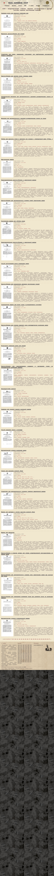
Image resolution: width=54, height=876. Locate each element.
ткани (35, 125)
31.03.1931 (23, 287)
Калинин (19, 38)
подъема (26, 208)
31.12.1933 (23, 600)
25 (45, 639)
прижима (30, 83)
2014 (19, 663)
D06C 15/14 (18, 227)
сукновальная (39, 312)
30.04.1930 (23, 141)
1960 (19, 652)
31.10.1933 (23, 579)
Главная (7, 5)
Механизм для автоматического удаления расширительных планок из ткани (23, 118)
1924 (19, 645)
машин (22, 83)
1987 (26, 657)
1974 (23, 654)
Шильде (18, 60)
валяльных (22, 332)
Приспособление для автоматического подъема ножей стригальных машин (23, 200)
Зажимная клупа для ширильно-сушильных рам (14, 13)
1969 (26, 653)
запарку (26, 146)
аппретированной (21, 561)
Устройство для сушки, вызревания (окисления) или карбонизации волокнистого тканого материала (27, 55)
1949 (21, 649)
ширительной (29, 498)
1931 (21, 646)
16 (28, 639)
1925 (21, 645)
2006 (28, 660)
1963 (26, 652)
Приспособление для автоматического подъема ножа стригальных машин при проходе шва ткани (27, 575)
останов (35, 457)
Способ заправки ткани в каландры (11, 429)
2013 (31, 661)
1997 (21, 659)
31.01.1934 (23, 621)
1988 (28, 657)
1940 (28, 647)
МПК (25, 5)
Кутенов (19, 558)
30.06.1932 (23, 391)
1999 (26, 659)
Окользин (19, 537)
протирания (40, 375)
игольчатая (19, 353)
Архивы (14, 5)
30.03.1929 (23, 36)
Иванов (18, 225)
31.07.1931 (23, 307)
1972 (19, 654)
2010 (23, 661)
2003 (21, 660)
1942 (19, 648)
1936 (19, 647)
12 (20, 639)
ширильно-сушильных (32, 20)
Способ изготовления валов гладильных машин (15, 263)
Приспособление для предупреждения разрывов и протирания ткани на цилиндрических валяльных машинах (27, 367)
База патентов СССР (18, 3)
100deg (18, 146)
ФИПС (25, 667)
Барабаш (19, 580)
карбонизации (33, 63)
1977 (31, 654)
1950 (23, 649)
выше (22, 146)
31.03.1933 (23, 535)
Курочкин (19, 622)
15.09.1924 (23, 16)
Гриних (18, 329)
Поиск (20, 5)
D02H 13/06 (18, 624)
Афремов (19, 434)
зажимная (19, 20)
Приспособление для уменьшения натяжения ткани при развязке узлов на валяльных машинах (27, 597)
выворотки (19, 540)
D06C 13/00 (18, 186)
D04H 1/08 (18, 476)
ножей (22, 208)
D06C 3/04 (18, 19)
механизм (19, 105)
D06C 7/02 (18, 144)
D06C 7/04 (18, 61)
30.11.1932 (23, 453)
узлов (41, 605)
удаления (39, 105)
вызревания (26, 63)
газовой (19, 416)
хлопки (36, 519)
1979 (21, 655)
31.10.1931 (23, 328)
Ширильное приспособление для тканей (12, 33)
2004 (23, 660)
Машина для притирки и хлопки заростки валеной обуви (18, 512)
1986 (23, 657)
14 (24, 639)
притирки (32, 519)
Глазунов (19, 184)
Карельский (19, 143)
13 (22, 639)
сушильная (29, 353)
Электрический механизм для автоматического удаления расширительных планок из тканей (27, 97)
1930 (19, 646)
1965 (31, 652)
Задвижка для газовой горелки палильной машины (16, 409)
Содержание (46, 5)
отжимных (26, 83)
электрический (45, 105)
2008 (19, 661)
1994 (28, 658)
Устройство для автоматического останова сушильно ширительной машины (23, 491)
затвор (29, 146)
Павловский (19, 288)
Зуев (18, 413)
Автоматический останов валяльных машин (13, 450)
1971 (31, 653)
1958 (28, 651)
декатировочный (25, 396)
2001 (31, 659)
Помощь (38, 5)
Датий (18, 268)
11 (18, 639)
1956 (23, 651)
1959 (31, 651)
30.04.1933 (23, 557)
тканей (18, 41)
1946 (28, 648)
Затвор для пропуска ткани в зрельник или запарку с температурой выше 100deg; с (27, 139)
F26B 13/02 (24, 61)
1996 (19, 659)
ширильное (23, 41)
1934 (28, 646)
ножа (22, 583)
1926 (23, 645)
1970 (28, 653)
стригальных (31, 208)
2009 (21, 661)
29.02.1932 (23, 370)
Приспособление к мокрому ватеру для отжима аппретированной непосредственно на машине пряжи (27, 553)
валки (18, 312)
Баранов (19, 475)
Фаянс (18, 17)
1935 (31, 646)
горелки (23, 416)
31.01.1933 (23, 473)
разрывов (46, 375)
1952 (28, 649)
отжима (47, 561)
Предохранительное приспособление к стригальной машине (18, 180)
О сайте (31, 5)
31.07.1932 (23, 432)
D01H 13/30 (18, 560)
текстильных (31, 291)
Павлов (18, 309)
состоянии (30, 312)
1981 (26, 655)
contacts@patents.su (38, 645)
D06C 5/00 (18, 538)
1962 (23, 652)
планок (23, 105)
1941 (31, 647)
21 (38, 639)
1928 (28, 645)
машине (18, 187)
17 (30, 639)
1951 (26, 649)
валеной (19, 478)
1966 (19, 653)
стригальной (33, 187)
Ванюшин (19, 102)
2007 (31, 660)
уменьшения (46, 605)
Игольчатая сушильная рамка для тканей (13, 345)
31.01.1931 (23, 245)
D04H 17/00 (24, 476)
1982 (28, 655)
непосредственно (41, 561)
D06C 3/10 (18, 103)
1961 (21, 652)
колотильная (20, 228)
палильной (33, 416)
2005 (26, 660)
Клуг (18, 164)
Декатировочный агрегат (8, 388)
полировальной (32, 625)
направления (25, 291)
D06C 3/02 (18, 497)
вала (18, 332)
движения (19, 291)
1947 (31, 648)
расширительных (29, 105)
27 (49, 639)
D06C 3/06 (18, 39)
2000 (28, 659)
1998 (23, 659)
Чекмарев (19, 372)
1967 (21, 653)
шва (42, 583)
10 (16, 639)
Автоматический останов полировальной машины (15, 618)
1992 (23, 658)
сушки (43, 63)
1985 (21, 657)
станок (31, 478)
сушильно (24, 498)
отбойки (25, 228)
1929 (31, 645)
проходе (29, 583)
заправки (19, 437)
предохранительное (25, 187)
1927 (26, 645)
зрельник (34, 146)
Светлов (19, 350)
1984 (19, 657)
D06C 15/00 (24, 624)
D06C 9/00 (18, 415)
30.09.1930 (23, 183)
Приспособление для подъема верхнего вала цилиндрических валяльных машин (24, 325)
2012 (28, 661)
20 (36, 639)
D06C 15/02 (18, 435)
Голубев (19, 393)
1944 (23, 648)
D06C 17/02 (18, 310)
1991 (21, 658)
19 (34, 639)
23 (42, 639)
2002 (19, 660)
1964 (28, 652)
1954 (19, 651)
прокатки (27, 478)
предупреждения (32, 375)
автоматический (20, 457)
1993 (26, 658)
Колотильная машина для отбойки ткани (13, 221)
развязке (34, 605)
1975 (26, 654)
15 (26, 639)
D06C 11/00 (18, 165)
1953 (31, 649)
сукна (34, 312)
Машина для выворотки (7, 532)
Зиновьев (24, 434)
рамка (24, 353)
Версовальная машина (7, 159)
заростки (24, 519)
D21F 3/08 (24, 82)
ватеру (27, 561)
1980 (23, 655)
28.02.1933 (23, 494)
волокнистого (20, 63)
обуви (23, 478)
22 (40, 639)
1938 (23, 647)
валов (18, 83)
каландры (24, 437)
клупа (23, 20)
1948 (19, 649)
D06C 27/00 (18, 394)
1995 (31, 658)
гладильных (23, 271)
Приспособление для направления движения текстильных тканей (20, 284)
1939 (26, 647)
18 (32, 639)
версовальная (20, 166)
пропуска (39, 146)
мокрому (35, 561)
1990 (19, 658)
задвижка (28, 416)
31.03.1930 (23, 79)
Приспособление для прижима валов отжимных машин (16, 76)
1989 (31, 657)
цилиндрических (41, 332)
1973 (21, 654)
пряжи (51, 561)
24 (44, 639)
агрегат (19, 396)
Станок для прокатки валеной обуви (12, 471)
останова (19, 498)
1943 (21, 648)
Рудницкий (19, 205)
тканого (47, 63)
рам (26, 20)
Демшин (18, 516)
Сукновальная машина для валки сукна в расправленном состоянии (21, 304)
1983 (31, 655)
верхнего (27, 332)
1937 (21, 647)
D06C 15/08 (18, 82)
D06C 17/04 (30, 476)
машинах (26, 375)
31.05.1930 (23, 162)
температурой (45, 146)
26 (47, 639)
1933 (26, 646)
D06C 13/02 (18, 206)
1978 (19, 655)
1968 (23, 653)
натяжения (29, 605)
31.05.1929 (23, 58)
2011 (26, 661)
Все (21, 663)
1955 (21, 651)
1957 (26, 651)
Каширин (19, 80)
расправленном (24, 312)
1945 (26, 648)
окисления (39, 63)
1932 (23, 646)
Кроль (23, 102)
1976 (28, 654)
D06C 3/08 (18, 351)
